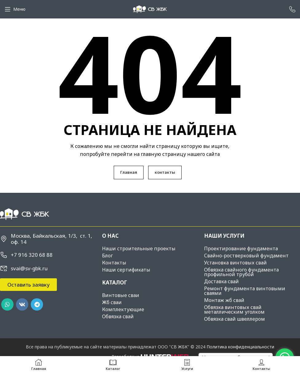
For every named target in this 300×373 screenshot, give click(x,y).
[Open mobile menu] (15, 9)
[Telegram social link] (37, 304)
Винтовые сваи (120, 295)
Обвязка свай (118, 316)
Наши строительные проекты (139, 248)
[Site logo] (150, 8)
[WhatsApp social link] (7, 304)
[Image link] (24, 213)
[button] (28, 284)
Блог (107, 255)
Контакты (114, 262)
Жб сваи (112, 302)
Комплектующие (123, 309)
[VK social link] (22, 304)
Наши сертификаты (126, 269)
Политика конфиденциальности (240, 347)
